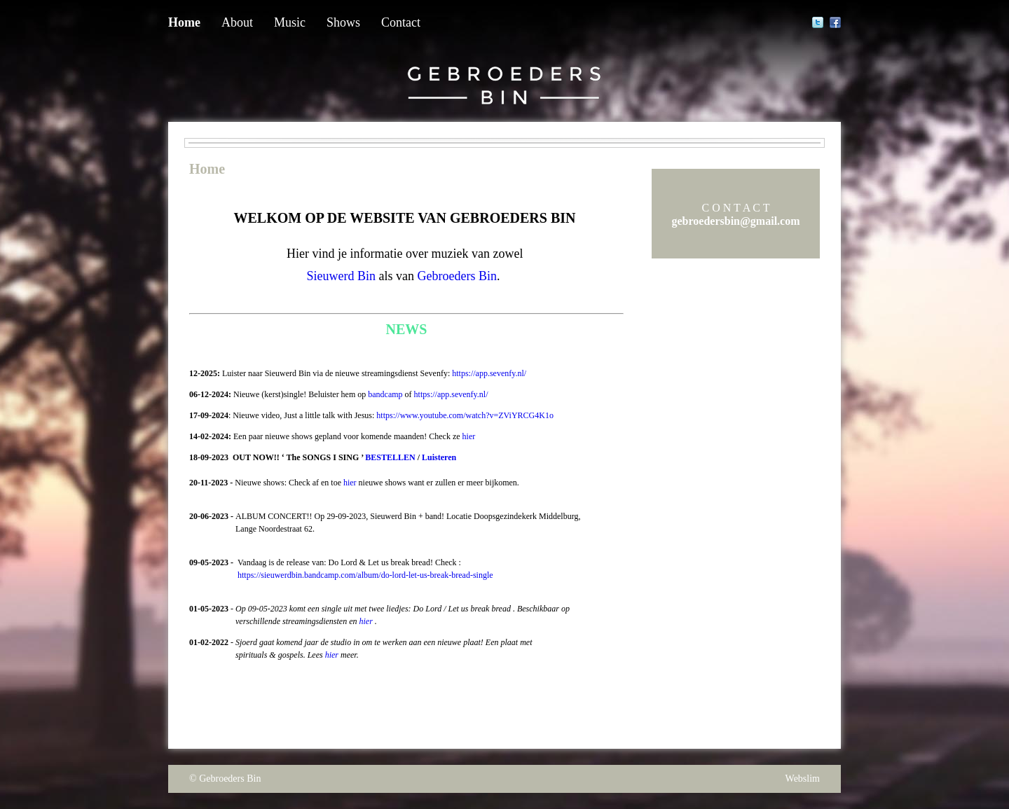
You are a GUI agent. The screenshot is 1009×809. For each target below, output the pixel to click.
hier (469, 436)
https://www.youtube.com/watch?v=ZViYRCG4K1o (465, 415)
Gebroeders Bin (230, 778)
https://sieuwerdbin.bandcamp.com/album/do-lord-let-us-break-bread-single (365, 575)
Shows (343, 22)
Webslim (802, 778)
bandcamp (385, 394)
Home (184, 22)
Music (290, 22)
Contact (400, 22)
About (237, 22)
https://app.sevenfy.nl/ (489, 373)
